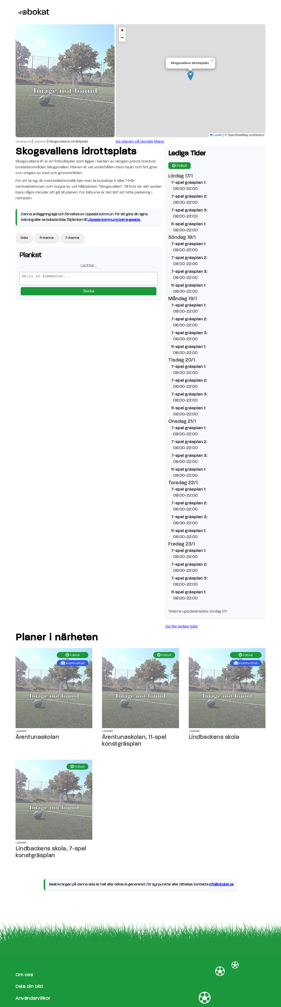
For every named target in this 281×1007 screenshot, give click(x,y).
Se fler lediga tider (181, 626)
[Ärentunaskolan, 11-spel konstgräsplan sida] (140, 688)
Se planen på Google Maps (140, 141)
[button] (190, 76)
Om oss (24, 974)
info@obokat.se (221, 884)
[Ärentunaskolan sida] (54, 688)
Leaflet (216, 135)
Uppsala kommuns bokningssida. (114, 220)
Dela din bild (29, 986)
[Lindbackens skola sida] (227, 688)
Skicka (88, 293)
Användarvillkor (33, 998)
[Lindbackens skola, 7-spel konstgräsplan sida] (54, 800)
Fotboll (179, 166)
